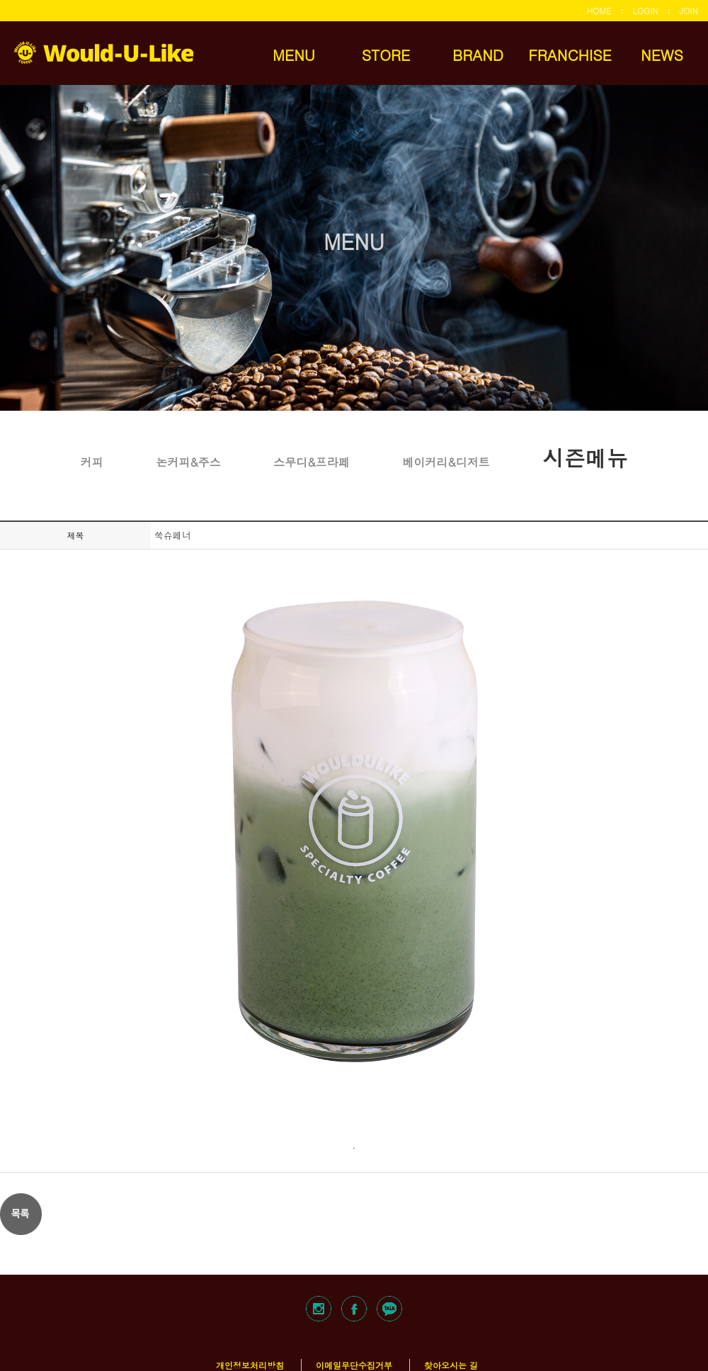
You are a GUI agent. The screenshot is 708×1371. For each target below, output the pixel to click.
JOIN (689, 10)
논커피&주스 (188, 462)
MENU (294, 54)
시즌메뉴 (584, 456)
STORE (386, 54)
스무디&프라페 (311, 462)
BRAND (477, 54)
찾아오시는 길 (451, 1365)
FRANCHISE (570, 54)
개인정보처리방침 (250, 1365)
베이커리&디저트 (445, 462)
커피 (92, 462)
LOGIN (645, 10)
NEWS (662, 54)
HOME (599, 10)
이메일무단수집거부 (354, 1365)
